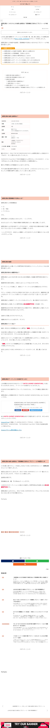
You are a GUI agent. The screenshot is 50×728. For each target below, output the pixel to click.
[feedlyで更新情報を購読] (37, 561)
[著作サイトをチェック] (13, 561)
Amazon (18, 410)
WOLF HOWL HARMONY (14, 532)
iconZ (6, 532)
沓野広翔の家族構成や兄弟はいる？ (15, 77)
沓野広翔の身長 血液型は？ (13, 75)
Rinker (20, 406)
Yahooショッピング (36, 410)
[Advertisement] (25, 102)
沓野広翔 (22, 532)
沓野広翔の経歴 (10, 79)
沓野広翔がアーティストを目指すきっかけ (17, 85)
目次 (22, 72)
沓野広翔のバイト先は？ (14, 83)
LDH (2, 532)
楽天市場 (25, 410)
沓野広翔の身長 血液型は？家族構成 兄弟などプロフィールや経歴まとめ (25, 87)
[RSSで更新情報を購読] (25, 564)
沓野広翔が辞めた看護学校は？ (16, 81)
